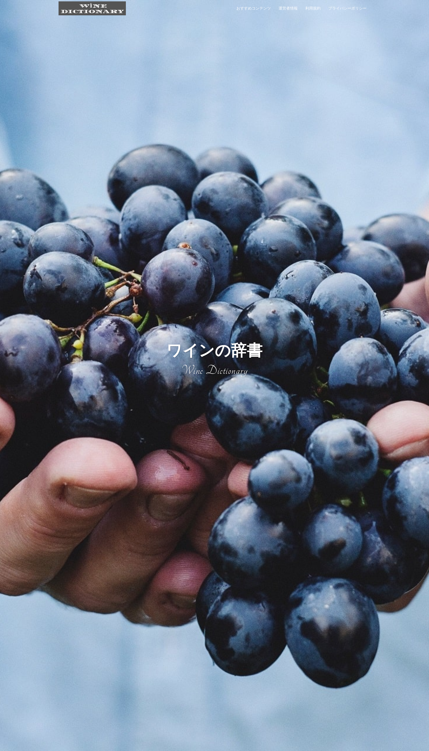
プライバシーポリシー (347, 8)
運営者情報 (288, 8)
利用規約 (313, 8)
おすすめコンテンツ (253, 8)
